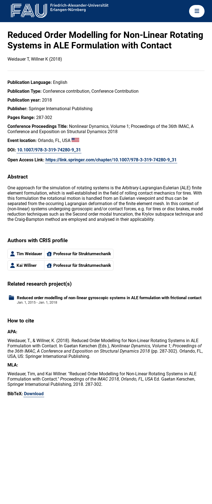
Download (34, 393)
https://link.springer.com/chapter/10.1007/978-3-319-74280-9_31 (111, 159)
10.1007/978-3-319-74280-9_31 (49, 150)
